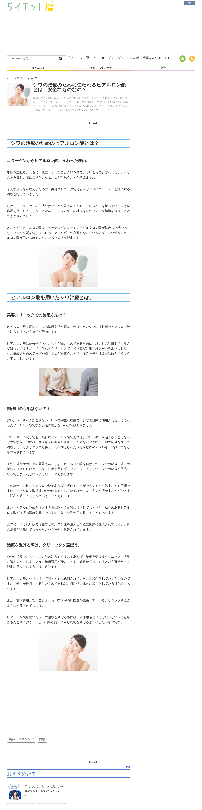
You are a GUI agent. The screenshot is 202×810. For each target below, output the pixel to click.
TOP (189, 3)
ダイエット (38, 67)
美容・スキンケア (101, 67)
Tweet (93, 123)
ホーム (11, 78)
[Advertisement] (116, 27)
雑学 (163, 67)
